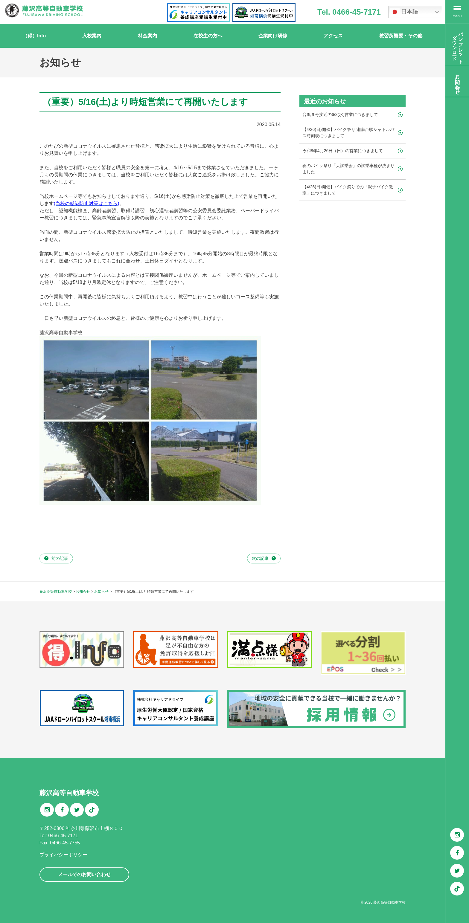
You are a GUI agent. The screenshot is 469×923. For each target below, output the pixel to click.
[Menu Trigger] (457, 12)
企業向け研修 (272, 35)
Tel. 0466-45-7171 (349, 11)
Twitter (457, 870)
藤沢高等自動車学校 (389, 902)
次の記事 (260, 558)
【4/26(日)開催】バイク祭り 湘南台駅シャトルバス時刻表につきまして (348, 132)
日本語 (404, 12)
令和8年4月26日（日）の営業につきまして (342, 150)
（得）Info (34, 35)
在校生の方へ (208, 35)
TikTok (457, 888)
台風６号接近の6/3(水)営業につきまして (340, 114)
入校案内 (91, 35)
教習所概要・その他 (400, 35)
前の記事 (59, 558)
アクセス (333, 35)
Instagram (457, 834)
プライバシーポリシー (63, 854)
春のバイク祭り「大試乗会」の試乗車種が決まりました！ (348, 168)
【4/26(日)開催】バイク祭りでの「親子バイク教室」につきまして (347, 189)
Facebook (457, 852)
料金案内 (147, 35)
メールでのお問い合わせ (84, 874)
